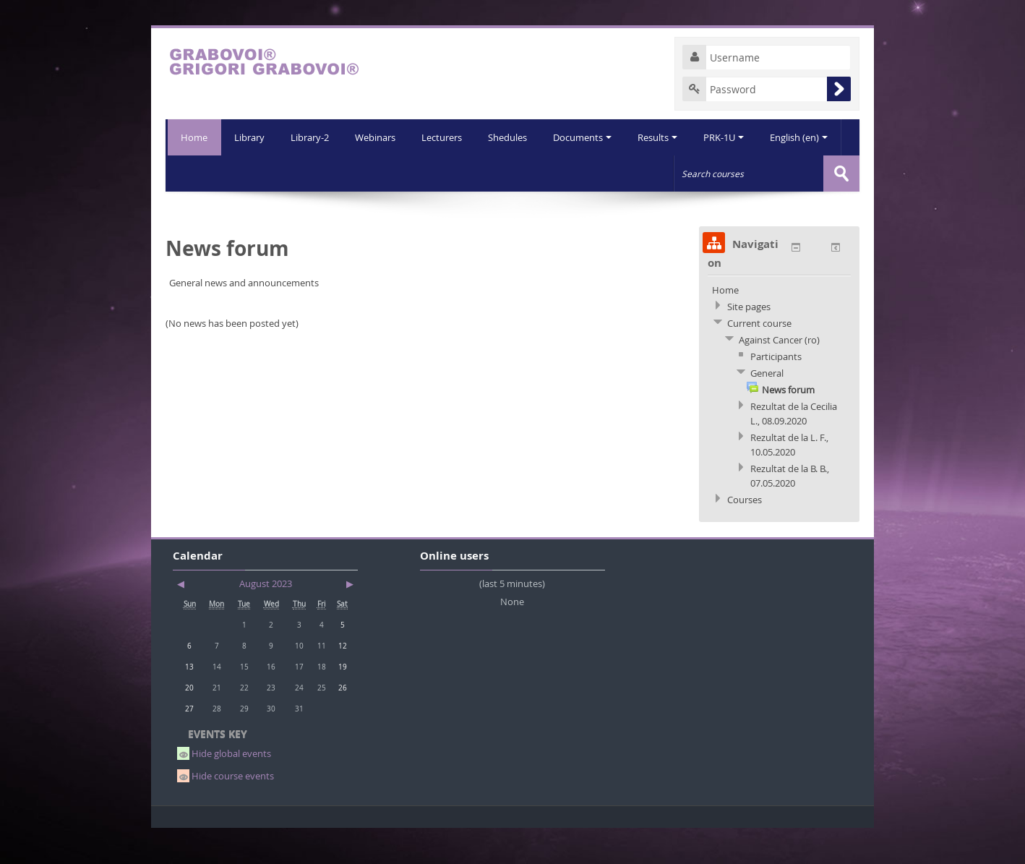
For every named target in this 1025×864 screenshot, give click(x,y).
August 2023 (265, 619)
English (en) (770, 173)
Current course (759, 359)
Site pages (749, 342)
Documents (549, 173)
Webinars (337, 173)
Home (193, 137)
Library (209, 173)
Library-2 (271, 173)
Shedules (472, 173)
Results (626, 173)
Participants (776, 392)
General (767, 409)
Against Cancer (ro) (779, 375)
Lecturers (405, 173)
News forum (788, 425)
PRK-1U (693, 173)
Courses (744, 535)
